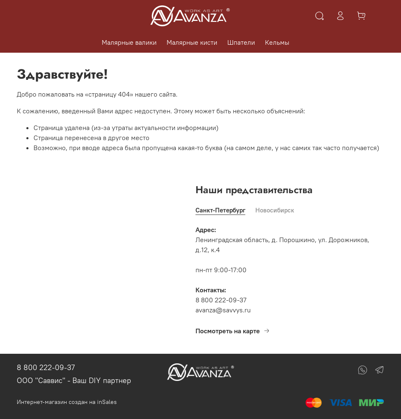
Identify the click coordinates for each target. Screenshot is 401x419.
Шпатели (241, 42)
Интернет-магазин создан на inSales (67, 402)
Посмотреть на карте (232, 331)
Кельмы (277, 42)
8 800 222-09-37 (46, 367)
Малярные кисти (192, 42)
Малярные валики (129, 42)
